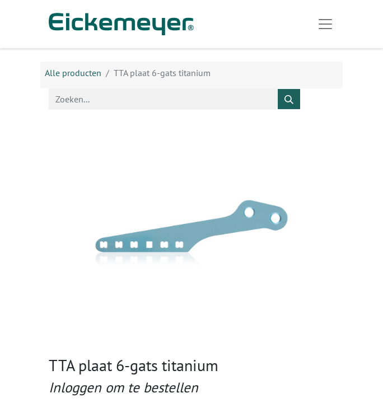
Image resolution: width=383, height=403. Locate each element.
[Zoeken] (289, 99)
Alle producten (73, 72)
